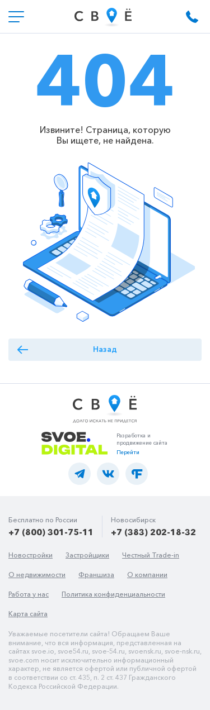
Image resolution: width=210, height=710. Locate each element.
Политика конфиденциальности (113, 594)
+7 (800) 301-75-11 (51, 532)
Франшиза (96, 574)
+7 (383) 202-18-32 (153, 532)
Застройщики (87, 555)
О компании (147, 574)
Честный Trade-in (150, 555)
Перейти (127, 452)
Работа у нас (28, 594)
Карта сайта (28, 613)
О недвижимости (37, 574)
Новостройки (30, 555)
